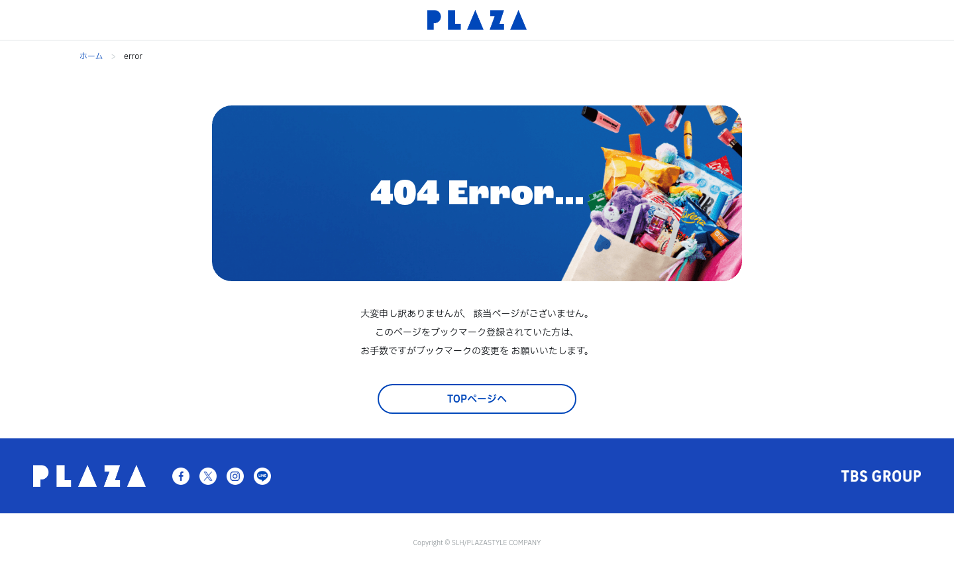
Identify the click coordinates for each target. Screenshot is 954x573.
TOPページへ (477, 399)
